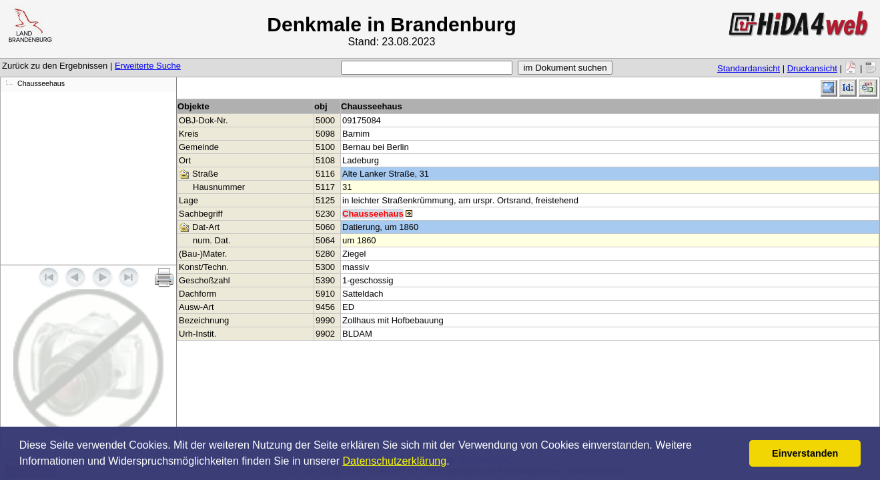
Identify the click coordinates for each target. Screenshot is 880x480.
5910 (325, 294)
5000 (325, 120)
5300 (325, 267)
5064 (325, 240)
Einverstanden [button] (805, 453)
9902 (325, 334)
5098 (325, 134)
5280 (325, 254)
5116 (325, 174)
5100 (325, 147)
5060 (325, 227)
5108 (325, 160)
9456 (325, 307)
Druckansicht (812, 68)
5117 (325, 187)
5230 (325, 214)
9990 (325, 320)
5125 (325, 200)
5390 (325, 280)
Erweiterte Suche (148, 66)
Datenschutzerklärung (395, 461)
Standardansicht (748, 68)
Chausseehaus (41, 83)
